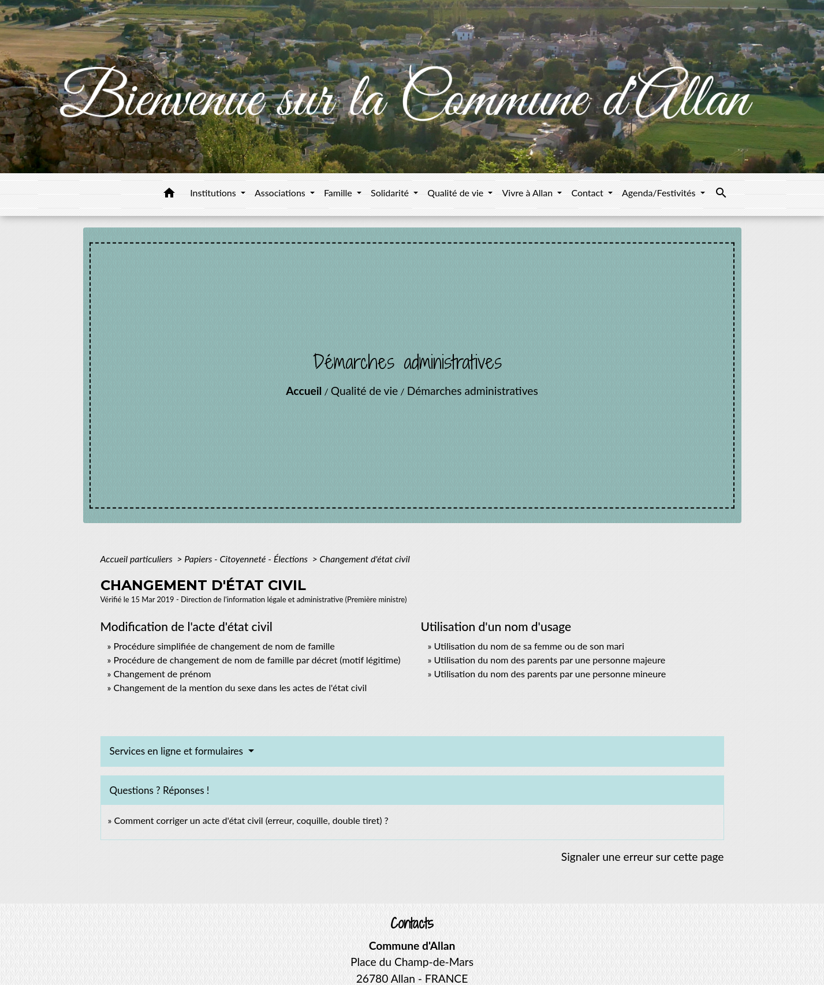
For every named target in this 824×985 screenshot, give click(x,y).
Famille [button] (339, 192)
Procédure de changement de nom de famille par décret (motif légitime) (256, 659)
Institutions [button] (214, 192)
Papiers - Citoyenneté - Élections (247, 558)
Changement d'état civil (365, 558)
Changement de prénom (162, 673)
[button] (169, 194)
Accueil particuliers (137, 558)
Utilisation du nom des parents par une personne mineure (550, 673)
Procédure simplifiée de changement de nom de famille (223, 645)
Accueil (304, 390)
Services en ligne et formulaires (178, 751)
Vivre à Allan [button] (528, 192)
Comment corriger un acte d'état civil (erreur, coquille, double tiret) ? (251, 820)
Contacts (412, 923)
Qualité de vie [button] (456, 192)
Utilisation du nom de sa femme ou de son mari (529, 645)
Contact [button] (588, 192)
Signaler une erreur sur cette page (642, 856)
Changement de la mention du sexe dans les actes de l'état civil (240, 687)
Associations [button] (281, 192)
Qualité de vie (364, 390)
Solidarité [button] (391, 192)
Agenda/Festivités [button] (660, 192)
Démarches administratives (472, 390)
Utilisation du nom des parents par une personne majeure (549, 659)
